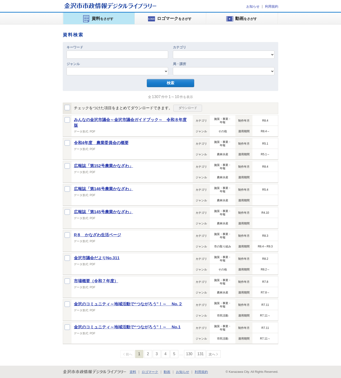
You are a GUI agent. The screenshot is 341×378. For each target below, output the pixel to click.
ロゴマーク (150, 372)
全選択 (67, 107)
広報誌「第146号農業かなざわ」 (103, 188)
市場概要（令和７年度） (96, 281)
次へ (212, 354)
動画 (167, 372)
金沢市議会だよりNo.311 (97, 257)
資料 (133, 372)
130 (189, 354)
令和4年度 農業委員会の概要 (101, 142)
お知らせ (253, 6)
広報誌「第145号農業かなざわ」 (103, 211)
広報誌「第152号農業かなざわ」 (103, 165)
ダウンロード (188, 108)
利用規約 (271, 6)
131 (200, 354)
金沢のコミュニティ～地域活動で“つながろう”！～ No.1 (127, 327)
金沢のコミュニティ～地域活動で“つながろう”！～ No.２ (128, 304)
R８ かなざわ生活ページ (97, 234)
